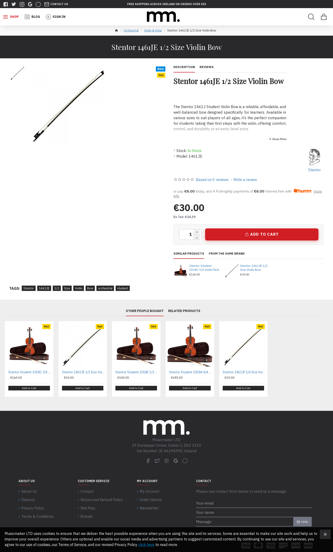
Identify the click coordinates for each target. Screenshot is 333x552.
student (122, 288)
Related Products (184, 311)
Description (184, 67)
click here (146, 544)
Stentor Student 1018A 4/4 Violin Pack (191, 372)
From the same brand (227, 254)
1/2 (56, 288)
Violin (78, 288)
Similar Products (188, 254)
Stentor (28, 288)
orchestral (105, 288)
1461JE (44, 288)
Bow (90, 288)
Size (67, 288)
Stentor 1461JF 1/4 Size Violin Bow (244, 372)
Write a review (245, 179)
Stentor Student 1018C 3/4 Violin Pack (204, 268)
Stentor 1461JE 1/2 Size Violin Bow (254, 268)
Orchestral (131, 30)
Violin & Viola (153, 30)
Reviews (207, 67)
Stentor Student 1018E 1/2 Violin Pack (137, 372)
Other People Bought (144, 311)
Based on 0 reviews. (212, 179)
